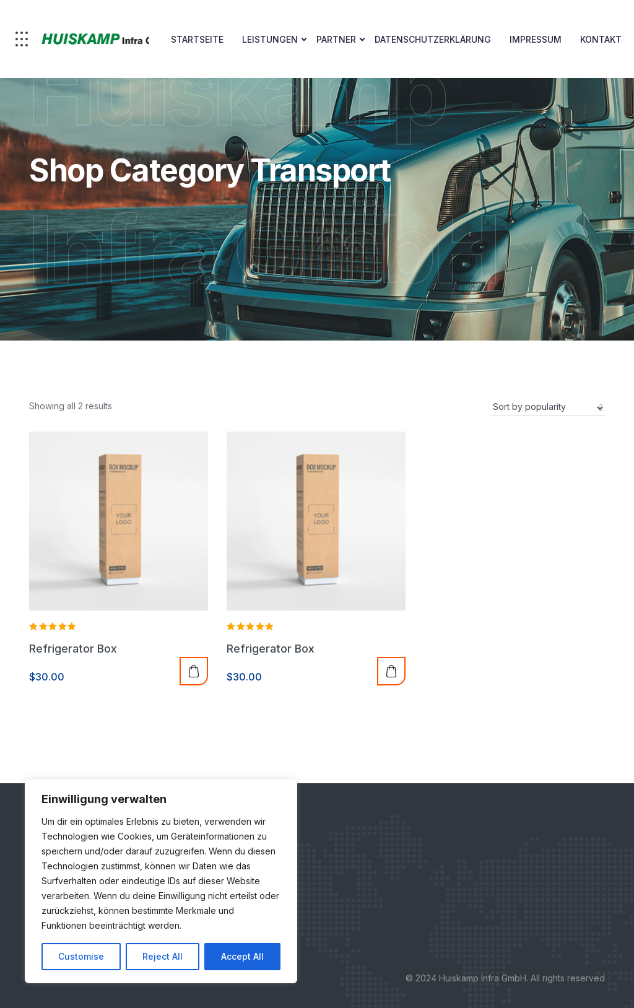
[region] (161, 881)
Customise (81, 956)
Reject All (162, 956)
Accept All (242, 956)
